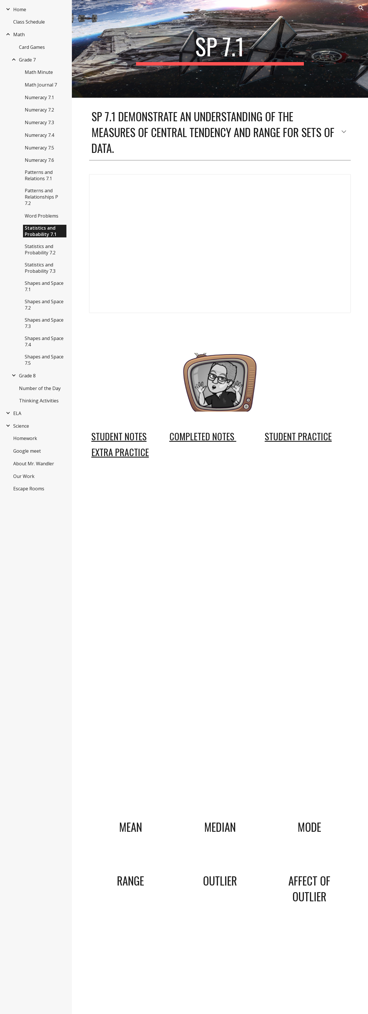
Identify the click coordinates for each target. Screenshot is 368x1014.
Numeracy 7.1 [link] (39, 97)
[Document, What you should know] (220, 243)
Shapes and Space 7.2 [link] (44, 304)
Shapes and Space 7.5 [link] (44, 360)
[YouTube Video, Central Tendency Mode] (309, 773)
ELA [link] (17, 413)
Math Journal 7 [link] (41, 85)
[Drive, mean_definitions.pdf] (220, 603)
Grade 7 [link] (27, 60)
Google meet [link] (27, 451)
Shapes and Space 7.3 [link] (44, 323)
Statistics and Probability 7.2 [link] (40, 249)
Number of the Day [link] (40, 388)
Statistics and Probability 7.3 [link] (40, 268)
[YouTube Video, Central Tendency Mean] (130, 773)
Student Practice (298, 436)
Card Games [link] (32, 47)
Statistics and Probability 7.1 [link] (41, 231)
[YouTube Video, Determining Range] (130, 950)
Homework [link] (25, 438)
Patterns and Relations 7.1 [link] (39, 175)
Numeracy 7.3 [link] (39, 122)
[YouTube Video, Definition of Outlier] (220, 950)
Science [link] (21, 426)
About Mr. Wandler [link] (33, 463)
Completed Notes (202, 436)
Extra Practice (120, 452)
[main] (220, 49)
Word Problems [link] (41, 216)
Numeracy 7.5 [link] (39, 148)
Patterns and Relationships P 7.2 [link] (41, 196)
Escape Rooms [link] (28, 488)
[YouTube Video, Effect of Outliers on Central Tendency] (309, 965)
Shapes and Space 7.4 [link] (44, 341)
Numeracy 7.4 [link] (39, 135)
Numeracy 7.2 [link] (39, 110)
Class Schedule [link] (29, 22)
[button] (361, 8)
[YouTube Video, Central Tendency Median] (220, 773)
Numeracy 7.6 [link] (39, 160)
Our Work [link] (23, 476)
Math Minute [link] (39, 72)
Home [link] (19, 9)
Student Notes (119, 436)
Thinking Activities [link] (39, 400)
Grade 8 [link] (27, 375)
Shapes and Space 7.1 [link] (44, 286)
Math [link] (19, 34)
